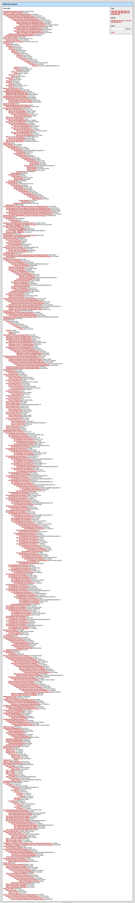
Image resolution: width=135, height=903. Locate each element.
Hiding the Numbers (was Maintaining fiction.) (17, 14)
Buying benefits (8, 144)
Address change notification (11, 761)
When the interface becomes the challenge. (16, 655)
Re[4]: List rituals (8, 888)
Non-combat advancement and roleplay (15, 810)
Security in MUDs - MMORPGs (12, 226)
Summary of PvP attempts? (11, 259)
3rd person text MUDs (9, 630)
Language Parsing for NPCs (11, 637)
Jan (112, 20)
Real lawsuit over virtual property (13, 763)
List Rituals (17, 789)
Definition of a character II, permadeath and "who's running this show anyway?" (27, 843)
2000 (125, 11)
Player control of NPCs (10, 238)
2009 (115, 14)
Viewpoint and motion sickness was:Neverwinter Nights (20, 298)
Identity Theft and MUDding (11, 713)
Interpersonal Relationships (11, 728)
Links (112, 32)
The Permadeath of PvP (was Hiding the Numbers (18, 312)
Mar (115, 20)
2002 (112, 12)
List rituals (6, 782)
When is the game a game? (11, 831)
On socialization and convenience (13, 432)
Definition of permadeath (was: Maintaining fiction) (18, 223)
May (122, 20)
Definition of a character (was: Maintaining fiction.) (18, 699)
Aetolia (5, 320)
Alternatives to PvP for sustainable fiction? (16, 335)
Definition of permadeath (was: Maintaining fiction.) (18, 705)
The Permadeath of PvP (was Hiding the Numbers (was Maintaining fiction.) (25, 206)
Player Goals (7, 863)
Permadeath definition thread (12, 781)
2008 (112, 14)
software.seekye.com (67, 902)
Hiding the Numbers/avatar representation (15, 105)
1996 (112, 11)
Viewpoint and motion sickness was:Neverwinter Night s (23, 306)
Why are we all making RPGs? (12, 108)
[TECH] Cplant (7, 258)
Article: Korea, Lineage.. (10, 38)
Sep (112, 22)
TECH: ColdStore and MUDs (11, 846)
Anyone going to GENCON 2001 (12, 710)
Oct (115, 22)
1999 (122, 11)
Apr (120, 20)
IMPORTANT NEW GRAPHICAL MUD (14, 91)
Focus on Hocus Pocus (10, 374)
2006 (125, 12)
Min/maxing (6, 143)
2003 (115, 12)
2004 (118, 12)
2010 (118, 14)
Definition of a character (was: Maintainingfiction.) (24, 702)
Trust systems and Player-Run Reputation (15, 849)
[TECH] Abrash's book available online (14, 236)
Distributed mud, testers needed (13, 11)
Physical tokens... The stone (11, 311)
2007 (128, 12)
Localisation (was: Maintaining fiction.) (15, 96)
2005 (122, 12)
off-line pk (6, 43)
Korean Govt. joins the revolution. (13, 247)
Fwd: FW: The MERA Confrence (12, 13)
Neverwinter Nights (9, 253)
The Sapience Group (9, 318)
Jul (127, 20)
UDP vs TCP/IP (7, 764)
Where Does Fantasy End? (11, 88)
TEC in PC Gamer (8, 636)
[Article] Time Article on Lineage (13, 41)
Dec (120, 22)
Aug (130, 20)
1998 (118, 11)
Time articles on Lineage (10, 37)
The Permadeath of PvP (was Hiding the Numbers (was (19, 235)
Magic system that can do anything (13, 858)
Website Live (7, 760)
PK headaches (7, 651)
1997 (115, 11)
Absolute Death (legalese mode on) (13, 719)
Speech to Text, (8, 748)
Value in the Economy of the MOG (13, 864)
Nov (117, 22)
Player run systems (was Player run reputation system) (19, 894)
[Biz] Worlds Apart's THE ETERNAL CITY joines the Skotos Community (24, 215)
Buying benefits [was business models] (15, 97)
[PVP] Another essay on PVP (11, 746)
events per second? (9, 103)
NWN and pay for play (9, 696)
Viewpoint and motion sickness (12, 430)
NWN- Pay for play (8, 727)
